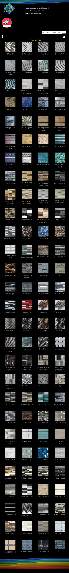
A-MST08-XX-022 (59, 496)
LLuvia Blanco (43, 275)
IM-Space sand (60, 109)
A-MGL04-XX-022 (26, 515)
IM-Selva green (27, 128)
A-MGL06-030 (59, 459)
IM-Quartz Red (27, 312)
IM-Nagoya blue (10, 128)
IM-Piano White (27, 54)
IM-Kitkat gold (26, 146)
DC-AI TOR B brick (43, 164)
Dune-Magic (60, 238)
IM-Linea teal (10, 91)
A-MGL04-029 (10, 330)
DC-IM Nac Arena (10, 220)
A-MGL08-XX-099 (26, 533)
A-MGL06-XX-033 (26, 478)
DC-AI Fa (10, 109)
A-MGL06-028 (43, 478)
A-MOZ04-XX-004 (27, 552)
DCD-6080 (43, 330)
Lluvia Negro (10, 294)
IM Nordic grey (26, 164)
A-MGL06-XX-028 (59, 515)
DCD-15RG (43, 312)
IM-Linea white (59, 72)
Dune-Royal (27, 422)
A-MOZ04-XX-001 (60, 533)
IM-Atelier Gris (26, 459)
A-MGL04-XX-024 (43, 533)
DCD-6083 (59, 330)
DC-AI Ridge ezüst (27, 257)
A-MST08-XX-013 (43, 496)
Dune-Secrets (43, 238)
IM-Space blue (43, 109)
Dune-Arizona (43, 386)
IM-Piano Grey (43, 54)
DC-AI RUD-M (59, 54)
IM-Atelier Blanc (10, 459)
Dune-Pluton (43, 349)
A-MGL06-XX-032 (10, 478)
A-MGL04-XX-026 (43, 515)
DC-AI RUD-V (43, 72)
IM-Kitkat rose (43, 146)
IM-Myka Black (60, 220)
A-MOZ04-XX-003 (10, 552)
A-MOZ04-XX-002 (43, 552)
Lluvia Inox (26, 293)
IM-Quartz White (43, 293)
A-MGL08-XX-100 (10, 515)
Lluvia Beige (60, 275)
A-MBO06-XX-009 (43, 404)
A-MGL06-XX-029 (59, 478)
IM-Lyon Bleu (43, 441)
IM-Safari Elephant (10, 238)
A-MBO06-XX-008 (27, 404)
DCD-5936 (26, 238)
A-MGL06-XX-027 (10, 533)
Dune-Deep (60, 551)
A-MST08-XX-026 (26, 496)
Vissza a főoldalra (35, 40)
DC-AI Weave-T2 (10, 423)
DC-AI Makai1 (43, 423)
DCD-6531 (26, 330)
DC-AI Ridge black (60, 257)
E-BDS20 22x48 (27, 220)
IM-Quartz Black (10, 312)
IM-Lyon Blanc (26, 441)
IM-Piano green (60, 146)
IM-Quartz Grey (60, 293)
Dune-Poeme (27, 349)
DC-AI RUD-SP (27, 72)
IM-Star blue (27, 109)
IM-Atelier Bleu (43, 459)
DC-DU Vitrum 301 (60, 423)
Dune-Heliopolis (27, 386)
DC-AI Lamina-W (59, 404)
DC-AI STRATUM (10, 275)
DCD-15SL (59, 312)
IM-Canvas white (59, 349)
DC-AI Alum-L (10, 496)
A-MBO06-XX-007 (10, 404)
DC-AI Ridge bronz (43, 257)
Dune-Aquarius (60, 386)
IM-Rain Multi (10, 54)
